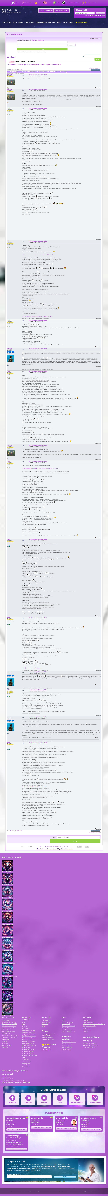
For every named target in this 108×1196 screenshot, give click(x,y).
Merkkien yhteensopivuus (10, 1035)
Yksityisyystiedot (86, 1191)
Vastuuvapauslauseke (74, 1191)
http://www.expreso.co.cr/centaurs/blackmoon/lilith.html (37, 255)
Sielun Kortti (66, 1024)
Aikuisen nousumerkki (9, 1026)
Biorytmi (24, 1022)
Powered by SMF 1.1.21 (46, 847)
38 (21, 69)
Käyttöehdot (64, 1191)
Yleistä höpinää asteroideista (51, 64)
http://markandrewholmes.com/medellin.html (34, 786)
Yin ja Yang (65, 1046)
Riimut (58, 2)
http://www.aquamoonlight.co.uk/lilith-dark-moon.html (37, 316)
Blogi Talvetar (26, 1047)
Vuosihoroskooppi (67, 1044)
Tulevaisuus (29, 22)
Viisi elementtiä (67, 1047)
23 (17, 69)
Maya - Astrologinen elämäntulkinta (13, 1081)
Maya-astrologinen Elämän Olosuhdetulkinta (16, 1082)
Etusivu (17, 2)
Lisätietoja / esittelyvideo (17, 1129)
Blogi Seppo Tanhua (28, 1030)
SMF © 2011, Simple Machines (61, 847)
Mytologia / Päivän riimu (49, 1034)
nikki (8, 108)
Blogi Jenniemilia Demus (30, 1038)
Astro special (23, 64)
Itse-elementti (66, 1049)
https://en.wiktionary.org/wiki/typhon (32, 668)
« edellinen (91, 68)
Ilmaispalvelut (18, 22)
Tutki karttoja (6, 22)
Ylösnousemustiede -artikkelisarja (94, 1024)
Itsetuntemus (41, 22)
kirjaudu (34, 40)
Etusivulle (5, 1047)
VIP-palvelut (81, 22)
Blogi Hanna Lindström (29, 1055)
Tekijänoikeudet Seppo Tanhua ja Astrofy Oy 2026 (22, 1191)
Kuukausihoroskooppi (9, 1022)
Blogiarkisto (87, 1028)
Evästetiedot (95, 1191)
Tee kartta (25, 1065)
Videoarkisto (87, 1030)
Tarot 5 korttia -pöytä (68, 1030)
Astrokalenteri (46, 10)
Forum (24, 1057)
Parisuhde (51, 22)
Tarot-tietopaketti (67, 1022)
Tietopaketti (25, 1059)
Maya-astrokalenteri (8, 1079)
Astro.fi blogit (68, 22)
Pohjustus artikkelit (89, 1026)
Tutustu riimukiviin (48, 1039)
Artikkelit (5, 1041)
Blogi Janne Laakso (28, 1040)
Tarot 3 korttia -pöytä (68, 1032)
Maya (39, 2)
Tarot (49, 2)
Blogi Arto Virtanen (28, 1051)
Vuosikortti (65, 1028)
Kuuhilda (9, 74)
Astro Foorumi (14, 34)
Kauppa (85, 1032)
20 (12, 69)
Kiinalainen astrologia (72, 2)
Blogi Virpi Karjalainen (29, 1036)
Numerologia (28, 2)
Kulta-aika (91, 2)
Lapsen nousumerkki (8, 1028)
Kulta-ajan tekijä (88, 1022)
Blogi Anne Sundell (28, 1043)
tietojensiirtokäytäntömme (31, 1170)
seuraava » (97, 68)
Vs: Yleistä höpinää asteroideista (38, 74)
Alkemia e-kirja (6, 1045)
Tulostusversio (95, 69)
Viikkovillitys (5, 1020)
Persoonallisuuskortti (68, 1026)
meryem (9, 348)
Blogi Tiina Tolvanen (28, 1053)
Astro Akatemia (47, 1050)
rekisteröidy (41, 40)
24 (18, 69)
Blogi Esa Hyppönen (28, 1041)
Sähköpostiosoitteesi (14, 1174)
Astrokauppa (61, 10)
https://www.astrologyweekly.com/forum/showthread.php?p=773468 (40, 468)
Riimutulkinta (46, 1035)
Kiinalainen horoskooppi (9, 1037)
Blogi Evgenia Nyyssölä (29, 1045)
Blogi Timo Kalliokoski (29, 1034)
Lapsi (59, 22)
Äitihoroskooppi (7, 1030)
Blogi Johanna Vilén (28, 1032)
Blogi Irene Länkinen (28, 1049)
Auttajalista (5, 1043)
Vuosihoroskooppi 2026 (9, 1024)
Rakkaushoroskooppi (8, 1032)
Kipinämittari (6, 1033)
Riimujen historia (47, 1037)
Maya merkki (6, 1039)
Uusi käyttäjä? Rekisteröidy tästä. (95, 15)
